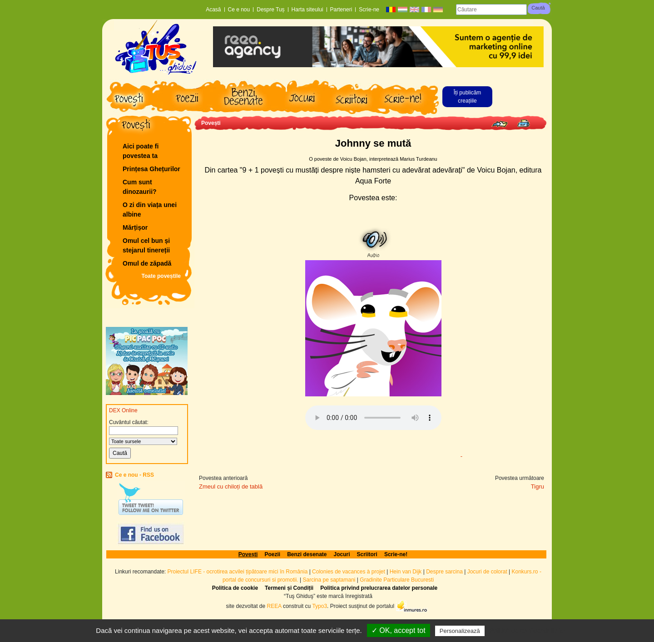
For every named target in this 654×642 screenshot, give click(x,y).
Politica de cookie (235, 588)
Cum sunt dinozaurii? (140, 186)
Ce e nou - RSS (134, 475)
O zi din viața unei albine (150, 209)
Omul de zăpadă (147, 263)
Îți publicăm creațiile (467, 96)
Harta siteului (307, 9)
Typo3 (319, 605)
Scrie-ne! (395, 554)
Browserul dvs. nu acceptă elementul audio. (373, 417)
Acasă (213, 9)
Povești (211, 123)
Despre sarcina (444, 571)
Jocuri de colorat (488, 571)
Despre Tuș (270, 9)
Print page (523, 123)
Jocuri (342, 554)
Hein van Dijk (406, 571)
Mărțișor (135, 227)
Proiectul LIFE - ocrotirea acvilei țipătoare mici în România (238, 571)
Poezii (272, 554)
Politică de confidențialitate (527, 630)
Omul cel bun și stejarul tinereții (146, 245)
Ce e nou (239, 9)
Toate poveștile (161, 276)
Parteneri (341, 9)
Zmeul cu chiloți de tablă (231, 486)
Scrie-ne (369, 9)
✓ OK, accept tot (399, 630)
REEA (274, 605)
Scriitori (367, 554)
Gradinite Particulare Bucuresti (397, 580)
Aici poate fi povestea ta (141, 151)
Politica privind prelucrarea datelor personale (378, 588)
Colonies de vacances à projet (348, 571)
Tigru (537, 486)
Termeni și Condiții (289, 588)
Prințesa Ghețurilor (151, 169)
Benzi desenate (307, 554)
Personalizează (460, 630)
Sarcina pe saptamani (328, 580)
